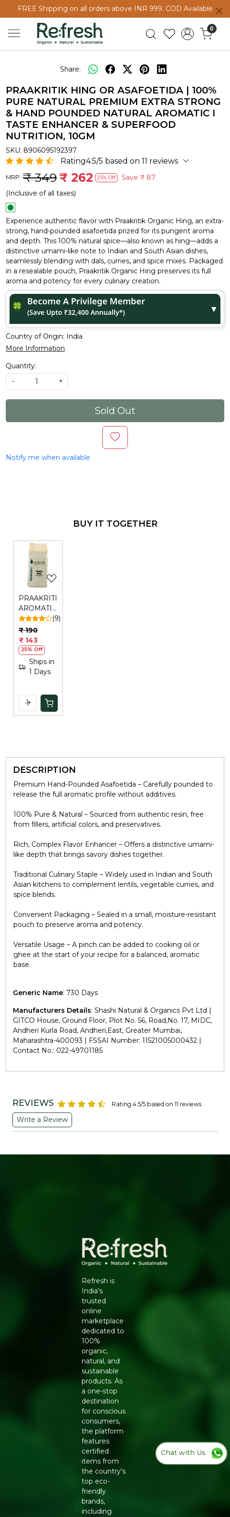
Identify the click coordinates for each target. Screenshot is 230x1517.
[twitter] (127, 70)
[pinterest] (144, 70)
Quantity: (21, 366)
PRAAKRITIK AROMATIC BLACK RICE (38, 603)
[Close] (219, 11)
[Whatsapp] (93, 70)
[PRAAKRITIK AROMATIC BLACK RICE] (38, 565)
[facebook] (110, 70)
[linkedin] (161, 70)
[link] (151, 34)
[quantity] (37, 381)
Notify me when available (48, 457)
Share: (70, 69)
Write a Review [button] (42, 1119)
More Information (35, 348)
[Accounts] (187, 34)
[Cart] (49, 703)
